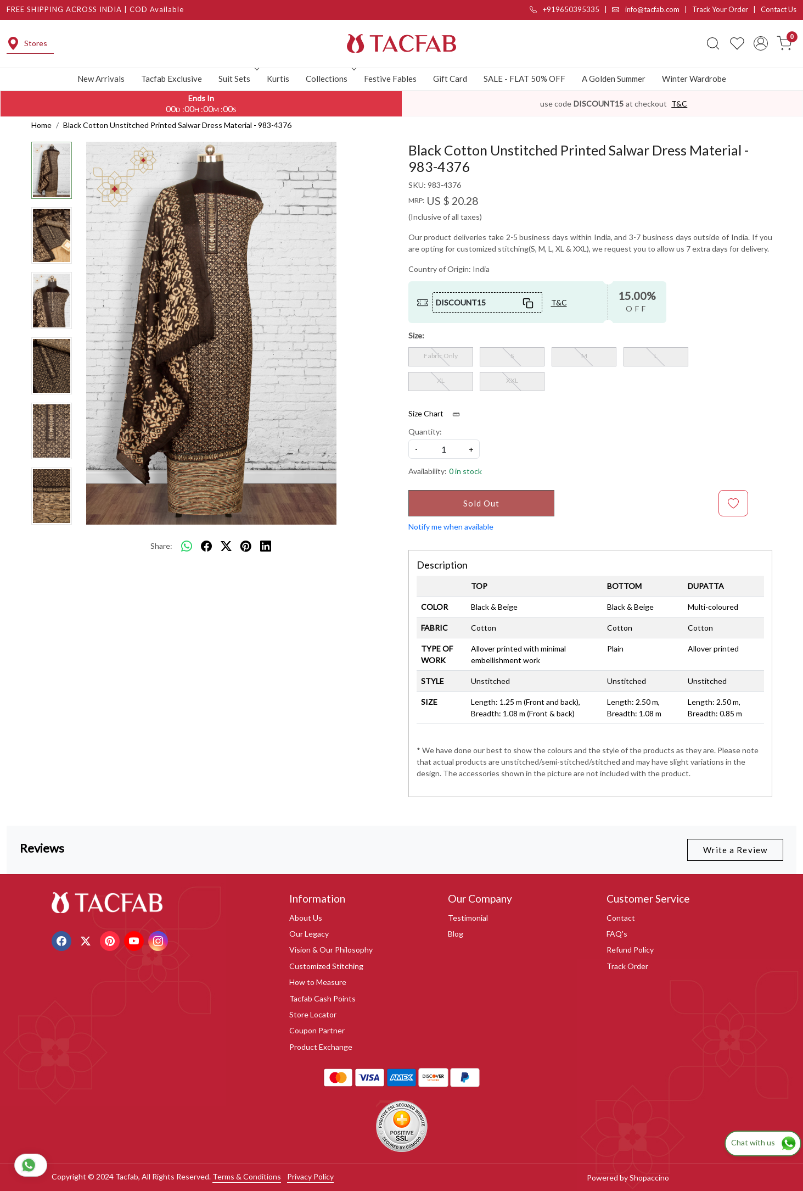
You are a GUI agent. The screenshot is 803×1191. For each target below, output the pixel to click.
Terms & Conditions (246, 1176)
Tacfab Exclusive (171, 79)
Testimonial (468, 917)
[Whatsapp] (186, 546)
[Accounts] (760, 43)
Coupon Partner (317, 1030)
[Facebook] (63, 939)
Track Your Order (720, 9)
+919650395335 (564, 9)
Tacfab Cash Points (322, 998)
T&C (679, 103)
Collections (330, 79)
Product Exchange (320, 1046)
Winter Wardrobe (694, 79)
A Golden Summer (613, 79)
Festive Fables (390, 79)
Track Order (627, 966)
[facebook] (206, 546)
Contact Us (778, 9)
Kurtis (278, 79)
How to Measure (317, 982)
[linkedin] (266, 546)
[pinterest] (246, 546)
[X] (87, 939)
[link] (713, 43)
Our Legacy (309, 933)
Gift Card (450, 79)
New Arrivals (101, 79)
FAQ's (617, 933)
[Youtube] (135, 939)
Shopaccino (649, 1177)
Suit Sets (237, 79)
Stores (27, 43)
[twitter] (226, 546)
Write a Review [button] (735, 850)
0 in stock (465, 471)
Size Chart (437, 414)
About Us (305, 917)
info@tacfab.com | (652, 9)
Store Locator (312, 1014)
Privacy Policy (310, 1176)
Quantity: (425, 431)
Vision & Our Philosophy (331, 949)
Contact (621, 917)
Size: (416, 335)
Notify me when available (450, 526)
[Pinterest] (111, 939)
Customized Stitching (326, 966)
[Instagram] (159, 939)
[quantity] (444, 449)
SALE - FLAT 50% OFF (524, 79)
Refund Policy (630, 949)
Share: (161, 545)
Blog (455, 933)
